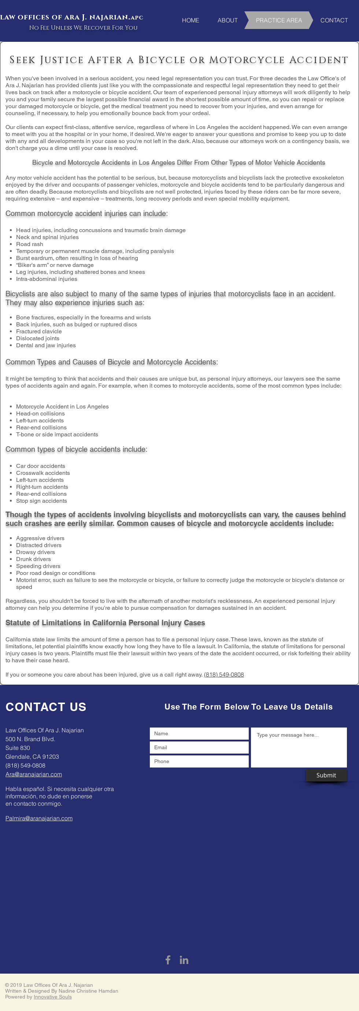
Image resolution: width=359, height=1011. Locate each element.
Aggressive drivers (40, 538)
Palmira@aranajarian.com (39, 818)
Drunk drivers (33, 559)
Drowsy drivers (35, 552)
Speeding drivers (38, 566)
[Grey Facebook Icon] (168, 960)
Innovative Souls (53, 997)
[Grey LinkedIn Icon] (184, 960)
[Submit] (326, 775)
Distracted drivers (39, 545)
